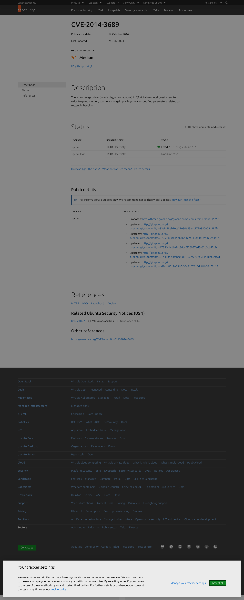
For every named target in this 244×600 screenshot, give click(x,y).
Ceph (21, 389)
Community (111, 421)
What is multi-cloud (172, 462)
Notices (168, 10)
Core (107, 494)
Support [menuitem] (111, 2)
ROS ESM (76, 421)
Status (25, 90)
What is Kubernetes (83, 397)
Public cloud (194, 462)
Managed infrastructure (32, 405)
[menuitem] (213, 2)
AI (72, 519)
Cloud (21, 462)
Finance (133, 527)
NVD (85, 303)
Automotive (78, 527)
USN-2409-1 (78, 320)
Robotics (23, 421)
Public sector (109, 527)
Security (23, 470)
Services (111, 438)
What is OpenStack (82, 381)
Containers (24, 486)
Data (79, 519)
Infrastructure (93, 519)
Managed (96, 389)
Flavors (112, 446)
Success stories (94, 438)
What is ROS (93, 421)
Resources (139, 397)
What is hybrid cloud (145, 462)
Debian (111, 303)
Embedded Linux (96, 430)
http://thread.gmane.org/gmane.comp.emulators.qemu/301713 (180, 218)
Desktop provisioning (116, 511)
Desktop (76, 494)
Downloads (25, 494)
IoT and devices (172, 519)
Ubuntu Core (25, 438)
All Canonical (211, 2)
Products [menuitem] (75, 2)
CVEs (156, 10)
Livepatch (114, 10)
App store (77, 430)
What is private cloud (116, 462)
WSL (98, 494)
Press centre (144, 546)
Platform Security (81, 10)
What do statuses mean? (117, 168)
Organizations (79, 446)
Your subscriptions (82, 503)
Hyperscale (77, 454)
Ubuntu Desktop (28, 446)
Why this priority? (81, 66)
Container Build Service (161, 486)
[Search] (226, 2)
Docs (124, 389)
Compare (105, 478)
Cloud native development (200, 519)
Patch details (142, 168)
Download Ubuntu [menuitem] (152, 2)
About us (76, 546)
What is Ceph (79, 389)
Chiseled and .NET (133, 486)
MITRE (75, 303)
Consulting (111, 389)
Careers (106, 546)
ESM (100, 10)
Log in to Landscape (145, 478)
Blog (116, 546)
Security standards (136, 10)
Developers (98, 446)
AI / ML (22, 413)
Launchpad (97, 303)
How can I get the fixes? (85, 168)
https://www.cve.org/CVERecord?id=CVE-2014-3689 (102, 339)
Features (76, 438)
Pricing (121, 503)
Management (118, 430)
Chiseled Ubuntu (109, 486)
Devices (137, 511)
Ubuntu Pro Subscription (85, 511)
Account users (104, 503)
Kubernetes (25, 397)
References (28, 95)
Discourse (134, 503)
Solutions (23, 519)
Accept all (217, 582)
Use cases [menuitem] (93, 2)
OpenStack (25, 381)
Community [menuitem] (129, 2)
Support (112, 381)
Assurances (185, 10)
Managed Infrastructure (118, 519)
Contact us (27, 547)
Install (100, 381)
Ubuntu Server (26, 454)
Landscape (24, 478)
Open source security (147, 519)
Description (28, 84)
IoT (20, 430)
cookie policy (58, 589)
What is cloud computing (86, 462)
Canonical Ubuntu (27, 2)
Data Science (95, 413)
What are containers (83, 486)
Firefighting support (155, 503)
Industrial (93, 527)
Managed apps (80, 405)
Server (88, 494)
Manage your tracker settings (188, 582)
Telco (123, 527)
